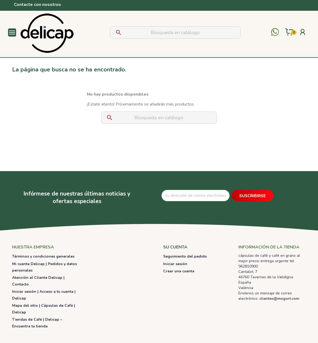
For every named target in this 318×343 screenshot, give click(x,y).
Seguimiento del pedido (185, 256)
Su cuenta (175, 247)
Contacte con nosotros (37, 5)
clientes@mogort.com (279, 298)
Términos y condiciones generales (43, 256)
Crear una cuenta (178, 271)
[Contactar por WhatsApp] (275, 32)
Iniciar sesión (175, 263)
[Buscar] (175, 32)
